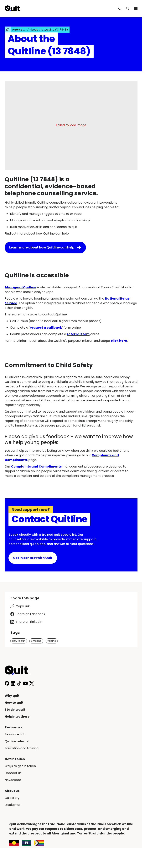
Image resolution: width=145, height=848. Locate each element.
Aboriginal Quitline (20, 287)
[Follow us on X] (31, 683)
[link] (8, 30)
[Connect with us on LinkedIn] (13, 683)
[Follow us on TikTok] (19, 683)
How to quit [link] (19, 30)
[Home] (19, 670)
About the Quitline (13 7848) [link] (49, 30)
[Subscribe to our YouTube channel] (25, 683)
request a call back (46, 327)
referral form (78, 334)
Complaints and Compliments (36, 466)
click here (119, 340)
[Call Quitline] (120, 8)
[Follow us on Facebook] (7, 683)
